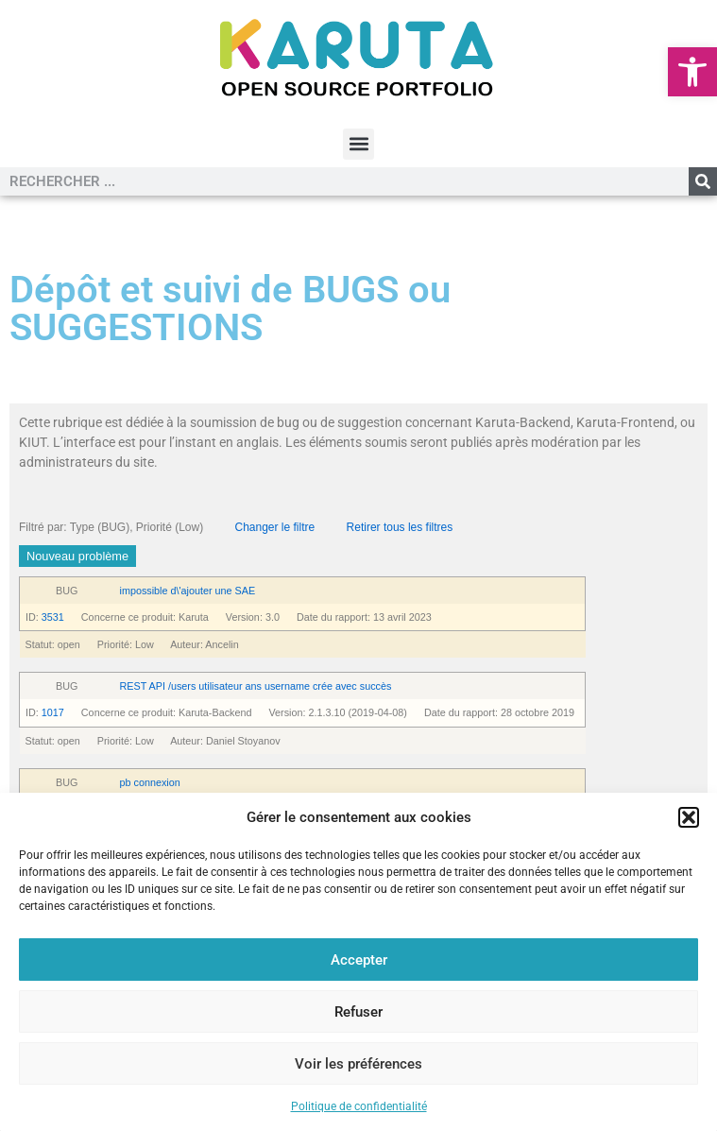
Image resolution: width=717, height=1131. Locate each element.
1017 (53, 712)
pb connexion (150, 782)
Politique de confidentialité (359, 1106)
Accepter (359, 959)
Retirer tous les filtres (400, 527)
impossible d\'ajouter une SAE (188, 590)
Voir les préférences (358, 1063)
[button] (692, 71)
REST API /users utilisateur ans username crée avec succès (256, 686)
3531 (53, 617)
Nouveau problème (77, 556)
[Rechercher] (703, 181)
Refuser (358, 1011)
